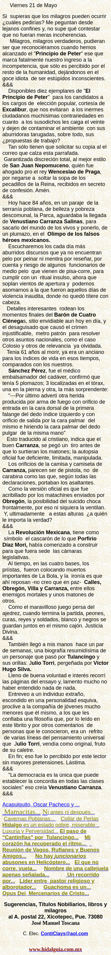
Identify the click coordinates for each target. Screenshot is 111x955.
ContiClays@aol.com (64, 933)
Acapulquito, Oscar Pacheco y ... (41, 805)
